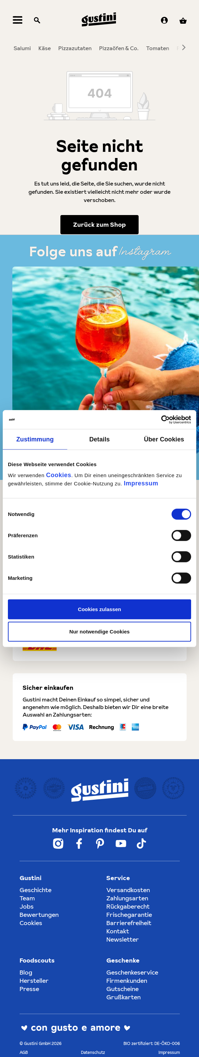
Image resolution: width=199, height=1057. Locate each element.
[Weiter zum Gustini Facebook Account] (79, 843)
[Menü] (18, 21)
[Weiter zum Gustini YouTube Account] (121, 843)
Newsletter (122, 939)
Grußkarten (123, 997)
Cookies (58, 474)
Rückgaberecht (128, 906)
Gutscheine (122, 989)
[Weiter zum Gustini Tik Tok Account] (141, 843)
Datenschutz (93, 1052)
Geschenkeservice (132, 972)
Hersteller (34, 980)
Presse (29, 989)
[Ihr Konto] (164, 21)
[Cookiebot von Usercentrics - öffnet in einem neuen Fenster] (161, 419)
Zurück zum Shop (99, 224)
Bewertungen (39, 914)
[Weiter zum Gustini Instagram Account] (58, 843)
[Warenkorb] (183, 21)
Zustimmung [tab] (35, 439)
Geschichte (35, 890)
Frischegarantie (129, 914)
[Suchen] (37, 21)
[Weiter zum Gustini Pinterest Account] (100, 843)
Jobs (27, 906)
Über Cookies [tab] (164, 439)
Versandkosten (128, 890)
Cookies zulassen (99, 609)
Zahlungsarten (127, 898)
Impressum (141, 483)
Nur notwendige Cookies (99, 631)
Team (27, 898)
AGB (24, 1052)
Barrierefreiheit (128, 923)
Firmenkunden (126, 980)
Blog (26, 972)
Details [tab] (99, 439)
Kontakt (117, 931)
